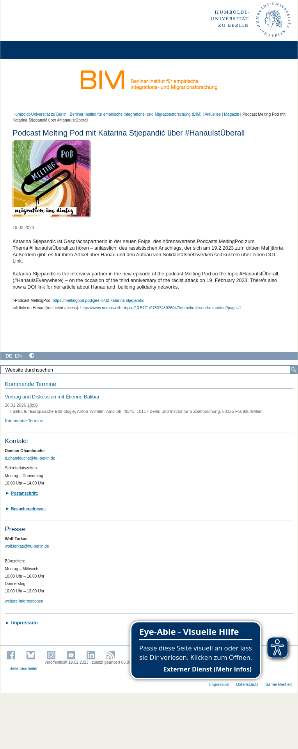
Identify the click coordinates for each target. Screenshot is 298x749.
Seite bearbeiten (24, 668)
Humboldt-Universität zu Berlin (39, 114)
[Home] (28, 50)
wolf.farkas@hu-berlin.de (27, 546)
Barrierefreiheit (279, 684)
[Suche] (294, 369)
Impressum (219, 684)
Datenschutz (247, 684)
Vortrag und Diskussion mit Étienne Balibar (52, 397)
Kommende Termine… (26, 420)
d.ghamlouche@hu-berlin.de (30, 458)
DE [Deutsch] (8, 356)
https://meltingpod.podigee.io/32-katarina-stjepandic (98, 300)
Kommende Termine (30, 384)
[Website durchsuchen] (149, 369)
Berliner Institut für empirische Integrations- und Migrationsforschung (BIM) (136, 114)
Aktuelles (212, 114)
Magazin (231, 114)
